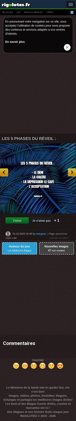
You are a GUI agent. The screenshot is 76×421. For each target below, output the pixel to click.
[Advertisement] (38, 94)
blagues (7, 12)
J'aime (17, 220)
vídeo (50, 12)
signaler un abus (59, 238)
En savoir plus (15, 41)
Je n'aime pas (41, 220)
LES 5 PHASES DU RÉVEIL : (29, 138)
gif (19, 12)
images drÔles (33, 12)
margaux (41, 233)
